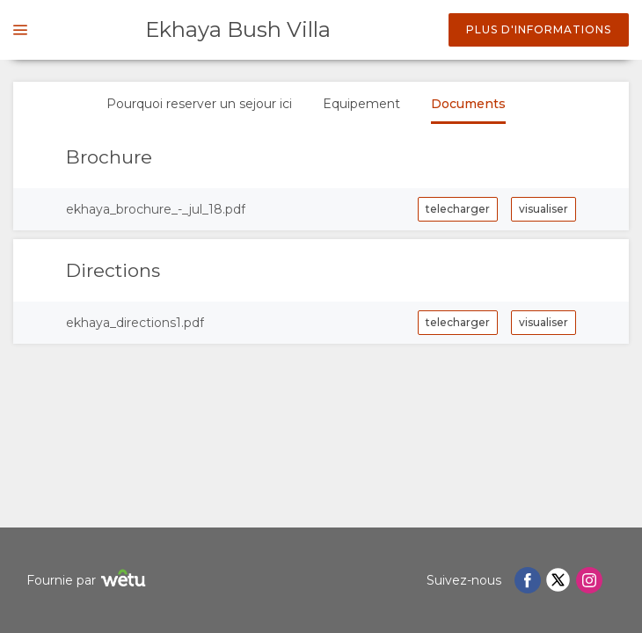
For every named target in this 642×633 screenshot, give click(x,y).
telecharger (458, 208)
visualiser (543, 208)
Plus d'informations (538, 29)
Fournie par (88, 581)
